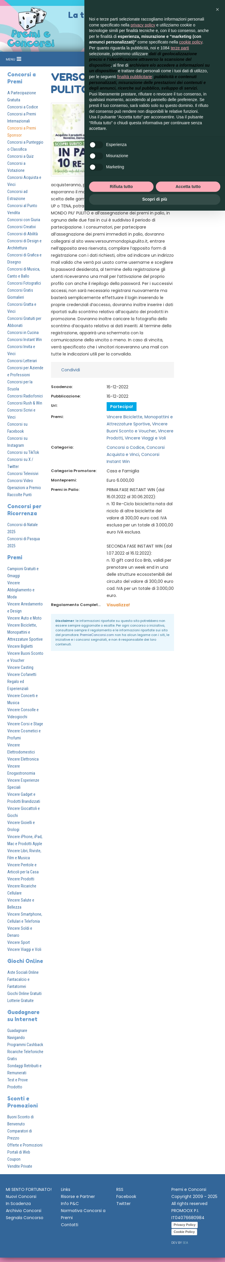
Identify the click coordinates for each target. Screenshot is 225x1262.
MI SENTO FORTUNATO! (29, 1189)
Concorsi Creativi (21, 226)
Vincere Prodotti (20, 879)
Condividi (70, 370)
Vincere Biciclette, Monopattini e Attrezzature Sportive (25, 632)
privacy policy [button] (143, 25)
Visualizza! (118, 605)
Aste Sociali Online (23, 972)
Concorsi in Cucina (23, 332)
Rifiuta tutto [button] (121, 186)
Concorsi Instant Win (24, 339)
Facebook (126, 1196)
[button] (217, 9)
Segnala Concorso (24, 1218)
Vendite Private (19, 1166)
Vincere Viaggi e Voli (24, 949)
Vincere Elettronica (23, 759)
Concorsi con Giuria (23, 219)
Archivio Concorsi (23, 1211)
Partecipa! (121, 407)
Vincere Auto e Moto (24, 618)
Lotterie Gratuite (20, 1000)
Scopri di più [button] (154, 199)
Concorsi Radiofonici (25, 396)
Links (65, 1189)
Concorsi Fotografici (24, 283)
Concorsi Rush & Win (24, 403)
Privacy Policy (185, 1224)
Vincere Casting (20, 667)
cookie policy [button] (190, 42)
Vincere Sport (18, 942)
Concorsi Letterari (22, 360)
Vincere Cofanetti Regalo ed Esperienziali (21, 681)
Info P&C (70, 1203)
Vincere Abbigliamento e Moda (21, 589)
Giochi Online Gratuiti (24, 993)
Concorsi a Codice (22, 107)
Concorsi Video (20, 480)
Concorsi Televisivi (22, 473)
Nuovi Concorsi (21, 1196)
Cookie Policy (184, 1232)
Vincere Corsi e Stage (25, 723)
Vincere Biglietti (20, 646)
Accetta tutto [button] (188, 186)
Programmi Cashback (25, 1044)
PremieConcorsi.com (97, 634)
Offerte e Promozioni (24, 1145)
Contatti (69, 1225)
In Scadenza (18, 1203)
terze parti (180, 48)
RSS (119, 1189)
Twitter (123, 1203)
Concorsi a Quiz (20, 156)
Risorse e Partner (78, 1196)
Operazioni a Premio (24, 487)
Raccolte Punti (19, 494)
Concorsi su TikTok (23, 452)
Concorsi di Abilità (22, 233)
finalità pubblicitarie (134, 76)
